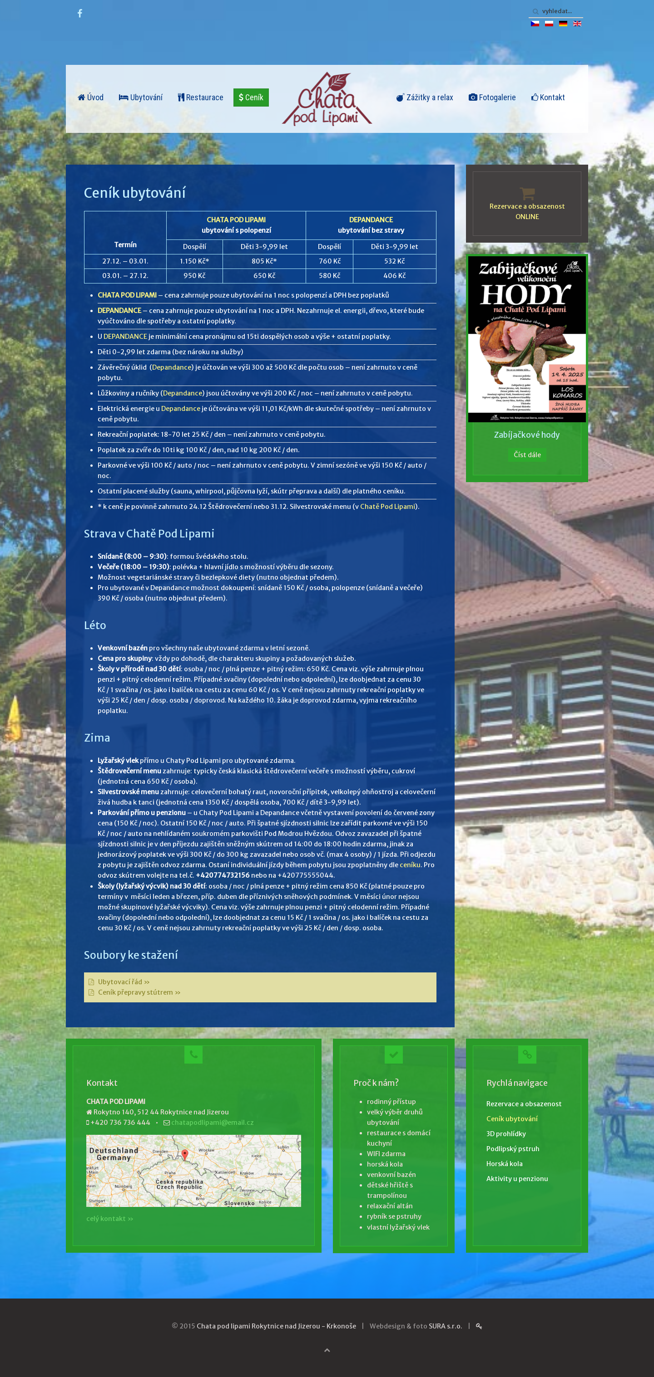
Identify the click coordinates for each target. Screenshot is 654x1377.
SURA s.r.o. (445, 1326)
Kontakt (548, 97)
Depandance (171, 367)
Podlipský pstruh (513, 1149)
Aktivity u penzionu (517, 1179)
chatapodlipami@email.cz (212, 1122)
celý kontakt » (110, 1219)
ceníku (410, 865)
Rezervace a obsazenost (524, 1104)
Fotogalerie (492, 97)
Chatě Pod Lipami (387, 507)
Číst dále (527, 455)
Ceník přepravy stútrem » (139, 992)
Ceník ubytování (512, 1119)
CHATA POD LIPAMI (236, 220)
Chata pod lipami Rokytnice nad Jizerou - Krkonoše (276, 1326)
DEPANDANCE (371, 220)
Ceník (251, 97)
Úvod (91, 97)
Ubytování (141, 97)
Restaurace (200, 97)
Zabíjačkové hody (527, 435)
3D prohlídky (506, 1134)
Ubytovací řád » (124, 982)
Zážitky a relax (424, 97)
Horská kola (504, 1164)
